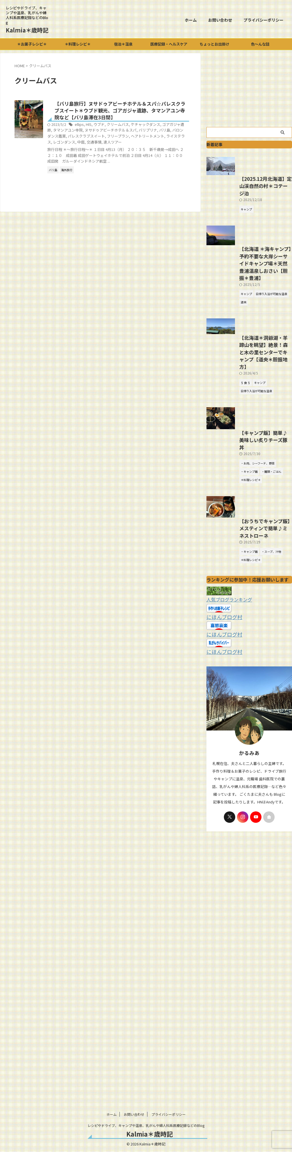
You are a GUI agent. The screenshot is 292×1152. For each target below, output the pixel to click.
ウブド (125, 126)
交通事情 (175, 143)
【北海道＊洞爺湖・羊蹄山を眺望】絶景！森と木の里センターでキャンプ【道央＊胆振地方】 (248, 413)
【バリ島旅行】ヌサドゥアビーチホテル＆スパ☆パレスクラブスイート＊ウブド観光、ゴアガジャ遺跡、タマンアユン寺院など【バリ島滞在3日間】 (134, 111)
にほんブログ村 (221, 703)
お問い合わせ (220, 20)
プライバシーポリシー (263, 20)
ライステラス (124, 143)
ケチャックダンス (168, 126)
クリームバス (143, 126)
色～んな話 (260, 44)
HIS (115, 126)
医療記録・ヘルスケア (168, 44)
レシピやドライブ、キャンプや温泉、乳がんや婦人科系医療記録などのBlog (146, 1125)
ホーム (191, 20)
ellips (107, 126)
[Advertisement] (249, 88)
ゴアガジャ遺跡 (88, 131)
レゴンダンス (147, 143)
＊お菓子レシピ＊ (32, 44)
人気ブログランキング (226, 686)
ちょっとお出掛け (214, 44)
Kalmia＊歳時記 (27, 30)
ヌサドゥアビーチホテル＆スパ (155, 131)
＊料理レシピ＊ (78, 44)
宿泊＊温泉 (123, 44)
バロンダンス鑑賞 (117, 137)
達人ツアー (84, 149)
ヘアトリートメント (96, 143)
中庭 (162, 143)
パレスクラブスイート (150, 137)
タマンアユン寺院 (115, 131)
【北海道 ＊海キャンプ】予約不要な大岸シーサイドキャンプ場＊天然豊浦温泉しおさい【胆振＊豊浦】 (248, 321)
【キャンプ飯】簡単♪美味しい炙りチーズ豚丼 (248, 517)
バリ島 (97, 137)
